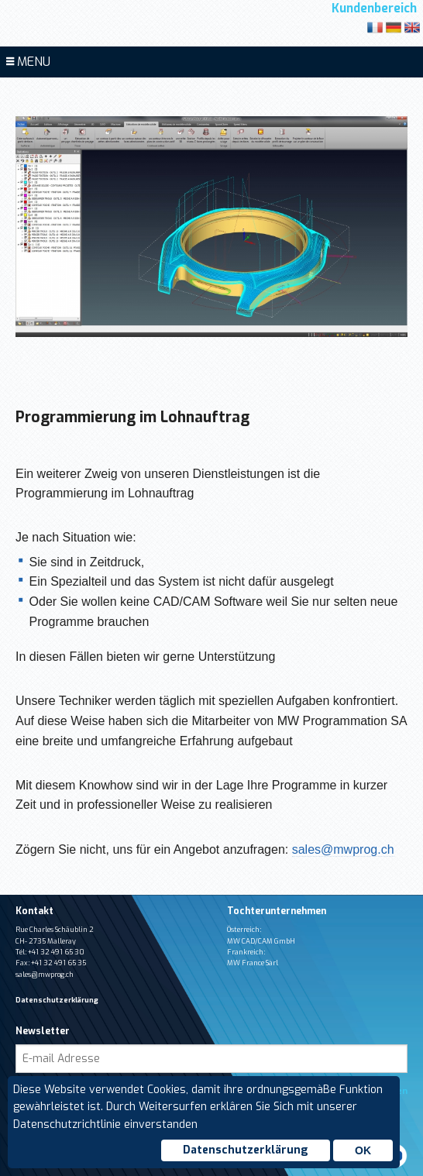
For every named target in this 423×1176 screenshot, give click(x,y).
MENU (28, 61)
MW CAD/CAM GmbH (261, 941)
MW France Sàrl (252, 963)
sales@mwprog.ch (343, 849)
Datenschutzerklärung (245, 1150)
